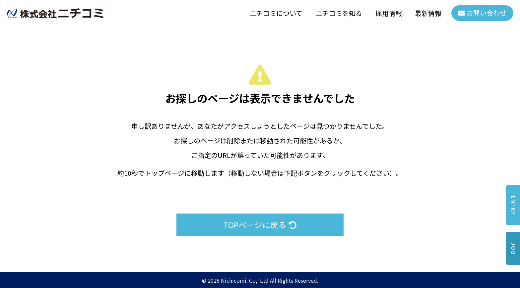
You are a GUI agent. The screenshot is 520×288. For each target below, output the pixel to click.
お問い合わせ (486, 13)
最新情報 (428, 13)
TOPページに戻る (260, 224)
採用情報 (388, 13)
